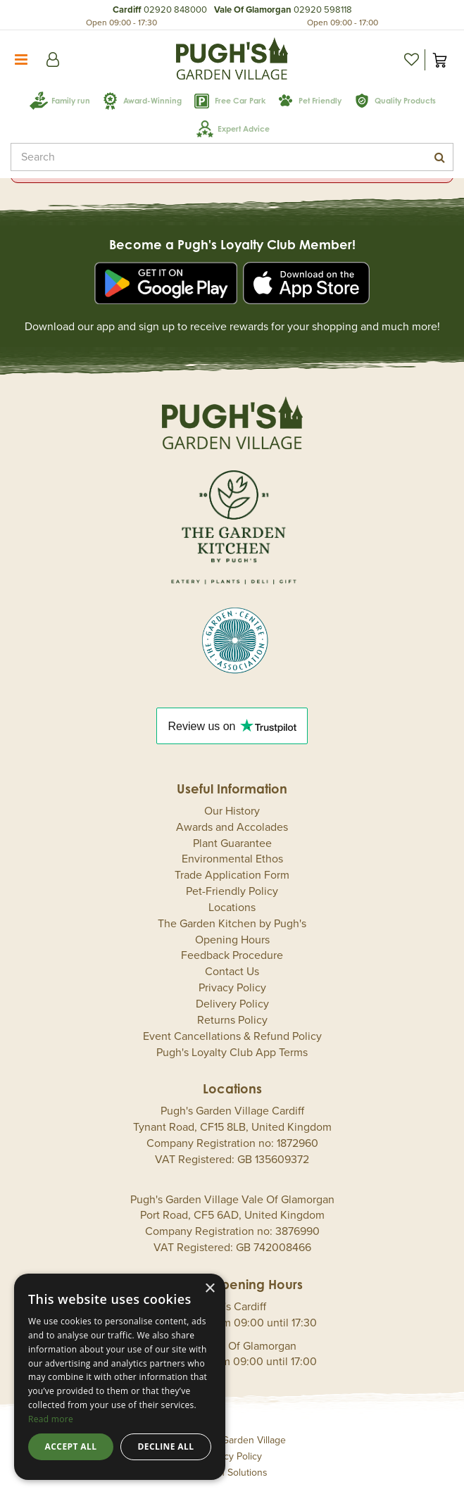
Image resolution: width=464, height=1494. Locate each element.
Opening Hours (232, 940)
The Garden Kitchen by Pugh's (232, 924)
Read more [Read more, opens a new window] (50, 1419)
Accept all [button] (71, 1446)
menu (21, 59)
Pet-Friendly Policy (232, 891)
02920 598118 (323, 9)
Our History (232, 811)
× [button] (209, 1288)
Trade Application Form (232, 875)
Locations (232, 907)
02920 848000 (175, 9)
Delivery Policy (232, 1004)
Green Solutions (232, 1473)
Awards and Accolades (232, 827)
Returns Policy (232, 1020)
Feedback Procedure (232, 955)
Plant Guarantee (232, 843)
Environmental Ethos (232, 859)
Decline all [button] (166, 1446)
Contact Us (232, 972)
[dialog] (119, 1377)
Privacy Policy (232, 988)
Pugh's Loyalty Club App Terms (232, 1053)
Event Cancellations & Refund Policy (232, 1036)
